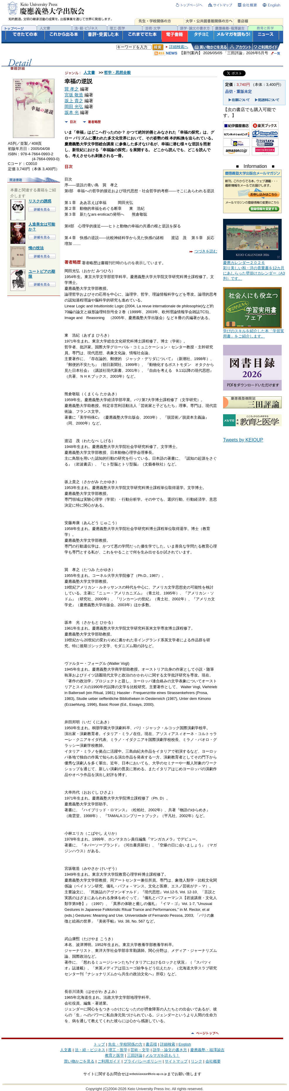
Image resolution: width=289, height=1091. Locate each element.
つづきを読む (203, 251)
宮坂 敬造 (73, 95)
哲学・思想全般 (117, 72)
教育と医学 (114, 1055)
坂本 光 (71, 112)
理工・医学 (117, 1050)
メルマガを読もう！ (162, 1055)
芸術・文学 (139, 1050)
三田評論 (134, 1055)
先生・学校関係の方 (125, 1044)
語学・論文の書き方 (170, 1050)
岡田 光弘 (73, 106)
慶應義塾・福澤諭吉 (207, 1050)
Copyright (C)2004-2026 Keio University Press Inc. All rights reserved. (144, 1089)
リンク (196, 1061)
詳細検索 (167, 1044)
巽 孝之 (71, 89)
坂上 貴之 (73, 100)
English (184, 1044)
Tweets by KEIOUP (243, 439)
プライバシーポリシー (143, 1061)
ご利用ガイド (109, 1061)
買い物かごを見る (79, 1061)
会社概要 (213, 1061)
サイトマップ (176, 1061)
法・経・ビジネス (90, 1050)
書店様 (151, 1044)
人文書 (89, 72)
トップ (99, 1044)
